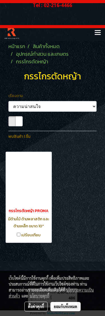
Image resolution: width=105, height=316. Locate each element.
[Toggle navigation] (98, 33)
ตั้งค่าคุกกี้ (36, 306)
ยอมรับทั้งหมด (65, 306)
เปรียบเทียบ (31, 235)
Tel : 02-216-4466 (52, 5)
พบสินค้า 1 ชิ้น (19, 137)
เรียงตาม (16, 96)
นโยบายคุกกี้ (39, 295)
